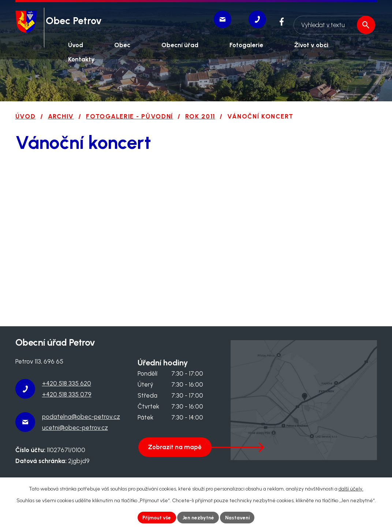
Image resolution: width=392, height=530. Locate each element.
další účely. (351, 488)
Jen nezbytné (198, 517)
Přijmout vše (156, 517)
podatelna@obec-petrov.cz (81, 416)
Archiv (61, 116)
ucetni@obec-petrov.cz (75, 427)
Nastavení (238, 517)
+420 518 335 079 (67, 394)
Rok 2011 (200, 116)
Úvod (25, 116)
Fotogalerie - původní (129, 116)
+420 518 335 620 (66, 383)
